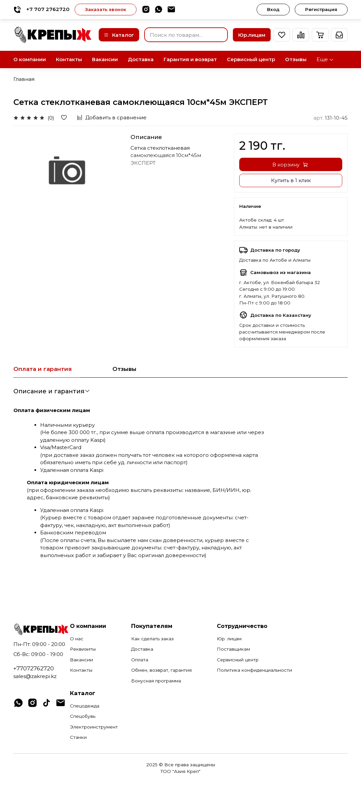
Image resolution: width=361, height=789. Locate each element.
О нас (76, 638)
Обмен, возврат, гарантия (161, 670)
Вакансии (105, 59)
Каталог (119, 35)
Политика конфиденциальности (254, 670)
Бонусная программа (156, 680)
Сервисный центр (251, 59)
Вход (273, 9)
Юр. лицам (229, 638)
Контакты (69, 59)
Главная (23, 79)
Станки (78, 737)
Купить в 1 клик (291, 180)
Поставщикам (233, 649)
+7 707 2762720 (41, 9)
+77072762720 (33, 668)
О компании (29, 59)
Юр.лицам (251, 35)
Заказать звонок (105, 9)
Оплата (139, 659)
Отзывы (295, 59)
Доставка (141, 59)
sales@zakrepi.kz (35, 676)
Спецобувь (82, 716)
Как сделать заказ (152, 638)
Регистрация (321, 9)
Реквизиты (83, 649)
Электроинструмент (94, 727)
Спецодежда (84, 705)
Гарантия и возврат (190, 59)
